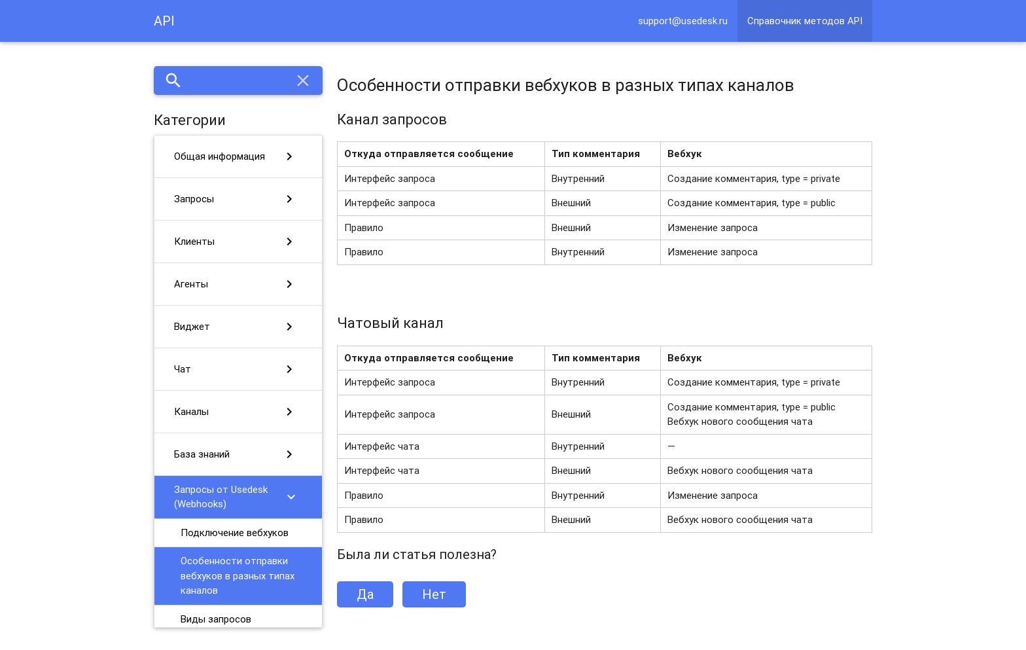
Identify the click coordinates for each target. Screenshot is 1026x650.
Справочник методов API (804, 20)
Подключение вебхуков (235, 532)
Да (365, 594)
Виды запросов (216, 619)
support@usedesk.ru (683, 20)
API (164, 20)
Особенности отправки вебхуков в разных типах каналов (237, 575)
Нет (434, 594)
